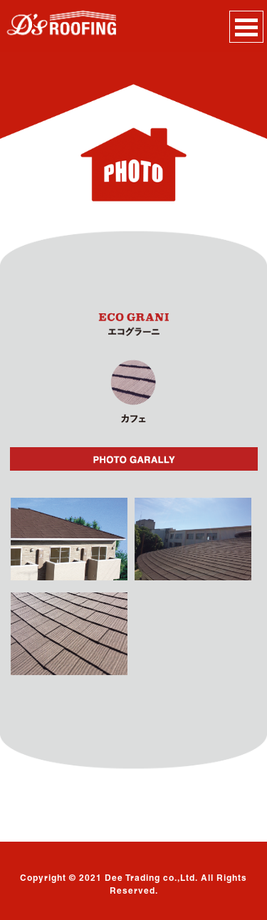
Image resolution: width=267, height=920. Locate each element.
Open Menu (246, 27)
